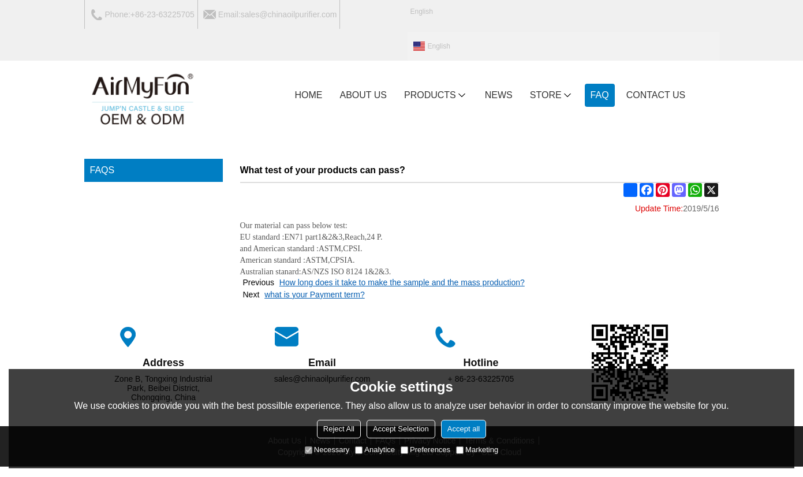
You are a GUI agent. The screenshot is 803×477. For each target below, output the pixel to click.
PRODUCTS (436, 95)
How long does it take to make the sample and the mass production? (402, 282)
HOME (309, 95)
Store (551, 95)
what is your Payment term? (314, 294)
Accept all (463, 428)
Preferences (425, 449)
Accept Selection (401, 428)
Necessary (327, 449)
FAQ (600, 95)
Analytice (375, 449)
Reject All (338, 428)
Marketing (477, 449)
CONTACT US (656, 95)
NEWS (499, 95)
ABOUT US (363, 95)
